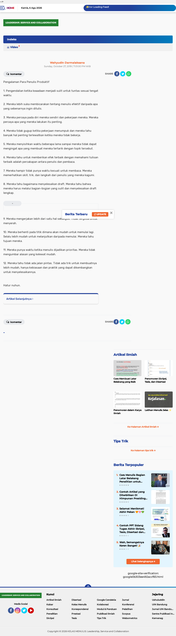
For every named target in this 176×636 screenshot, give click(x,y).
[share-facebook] (116, 73)
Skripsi (50, 618)
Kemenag (157, 618)
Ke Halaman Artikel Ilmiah (143, 426)
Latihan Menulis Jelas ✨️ (158, 410)
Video (14, 47)
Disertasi (76, 599)
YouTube (33, 612)
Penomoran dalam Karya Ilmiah (127, 412)
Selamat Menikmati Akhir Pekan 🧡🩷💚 (131, 510)
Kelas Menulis (79, 604)
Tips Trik (121, 441)
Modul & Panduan (107, 609)
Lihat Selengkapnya (143, 561)
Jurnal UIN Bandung (163, 609)
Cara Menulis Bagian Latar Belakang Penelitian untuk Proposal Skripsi (132, 478)
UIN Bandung (159, 604)
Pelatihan (127, 609)
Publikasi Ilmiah (106, 613)
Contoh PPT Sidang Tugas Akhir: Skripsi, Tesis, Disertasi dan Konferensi (132, 529)
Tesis (74, 618)
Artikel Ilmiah (125, 355)
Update (100, 214)
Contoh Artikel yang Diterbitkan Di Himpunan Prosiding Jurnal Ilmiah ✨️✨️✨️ (132, 495)
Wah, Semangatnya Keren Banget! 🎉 (131, 544)
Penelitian (51, 613)
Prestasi (76, 613)
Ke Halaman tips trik (143, 450)
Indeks (11, 39)
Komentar (14, 73)
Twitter (26, 612)
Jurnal (125, 599)
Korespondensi (80, 609)
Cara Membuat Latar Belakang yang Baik (125, 380)
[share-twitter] (122, 73)
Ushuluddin (158, 599)
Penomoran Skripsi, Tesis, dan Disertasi (156, 380)
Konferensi (128, 604)
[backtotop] (88, 587)
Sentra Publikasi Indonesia (164, 613)
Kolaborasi (103, 604)
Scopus (126, 613)
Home (10, 8)
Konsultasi (52, 609)
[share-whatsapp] (128, 73)
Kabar (49, 604)
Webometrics (129, 618)
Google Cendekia (106, 599)
